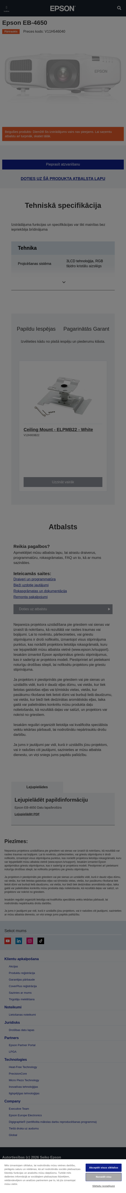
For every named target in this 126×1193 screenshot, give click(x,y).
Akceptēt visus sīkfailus (103, 1167)
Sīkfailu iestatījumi (103, 1186)
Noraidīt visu (103, 1176)
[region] (63, 1176)
